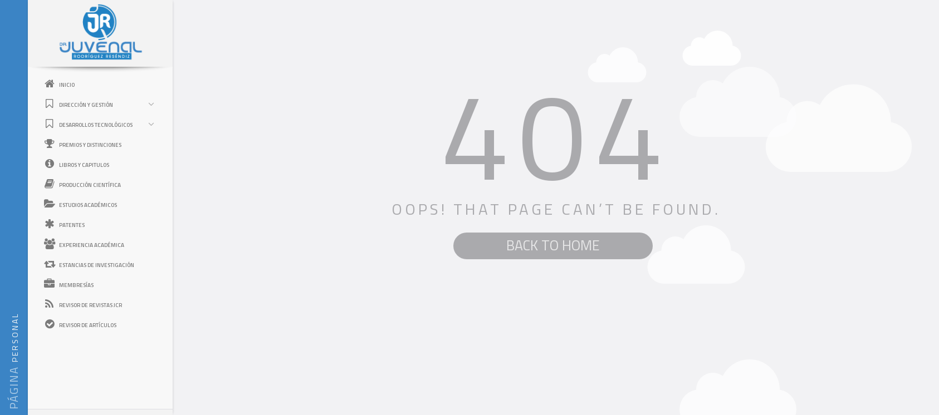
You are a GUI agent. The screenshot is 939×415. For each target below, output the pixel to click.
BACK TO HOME (553, 245)
